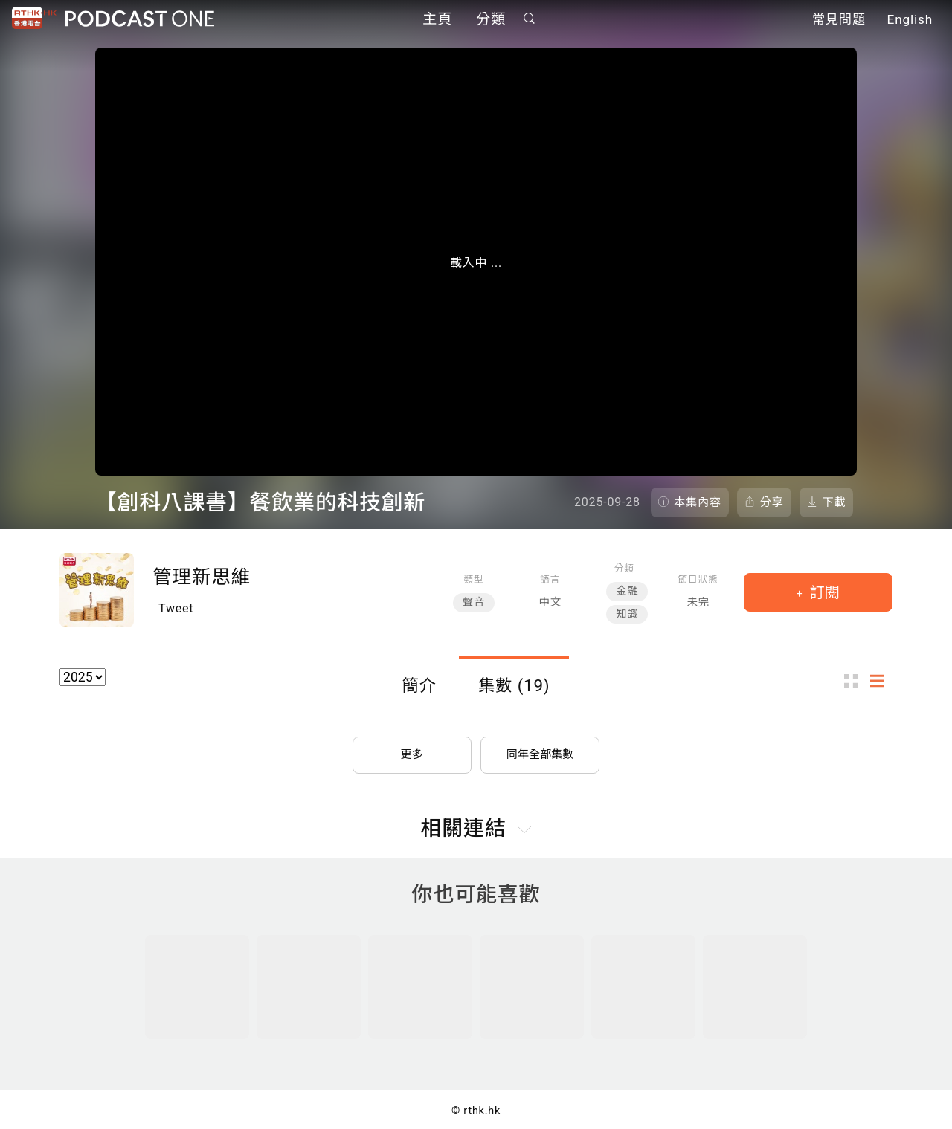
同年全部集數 (540, 750)
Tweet (175, 608)
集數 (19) (514, 685)
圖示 (855, 681)
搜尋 (529, 19)
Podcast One (139, 19)
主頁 (437, 20)
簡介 (419, 685)
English (910, 20)
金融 (627, 591)
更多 (412, 750)
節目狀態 (698, 579)
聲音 (474, 602)
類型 (473, 579)
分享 (772, 502)
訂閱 (823, 592)
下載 (834, 502)
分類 (491, 20)
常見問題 (839, 20)
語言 (550, 579)
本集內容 (697, 502)
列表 (881, 681)
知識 (627, 614)
